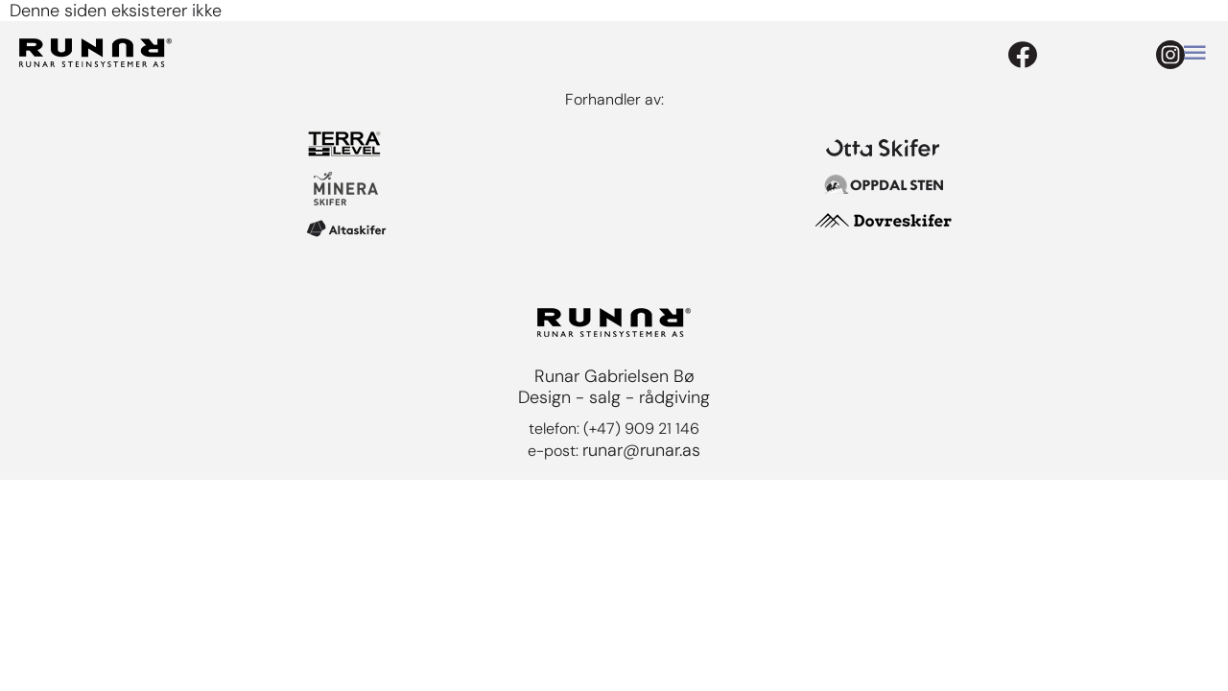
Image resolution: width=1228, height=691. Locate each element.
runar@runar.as (641, 450)
